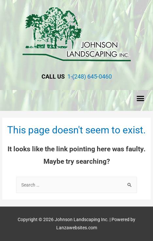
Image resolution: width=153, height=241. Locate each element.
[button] (140, 98)
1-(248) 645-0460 (89, 76)
